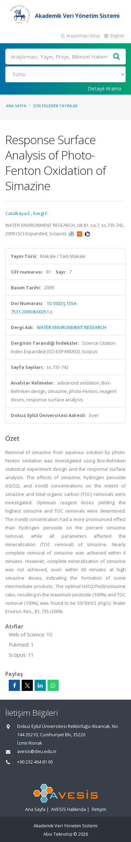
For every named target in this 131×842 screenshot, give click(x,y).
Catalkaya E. (18, 213)
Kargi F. (40, 213)
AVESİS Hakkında (68, 809)
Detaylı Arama (104, 88)
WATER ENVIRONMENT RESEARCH (71, 327)
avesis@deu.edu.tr (37, 751)
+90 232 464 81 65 (35, 762)
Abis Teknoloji (57, 834)
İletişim (99, 809)
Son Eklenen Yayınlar (55, 105)
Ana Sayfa (16, 105)
